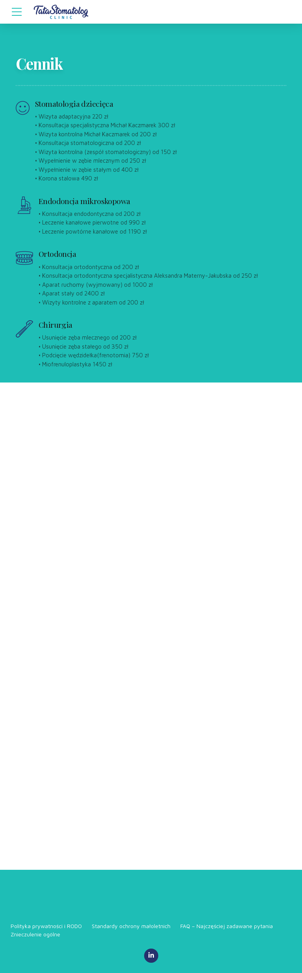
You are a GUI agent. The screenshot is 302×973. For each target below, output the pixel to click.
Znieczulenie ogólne (35, 934)
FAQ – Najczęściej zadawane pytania (226, 926)
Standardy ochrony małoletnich (131, 926)
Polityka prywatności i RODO (46, 926)
